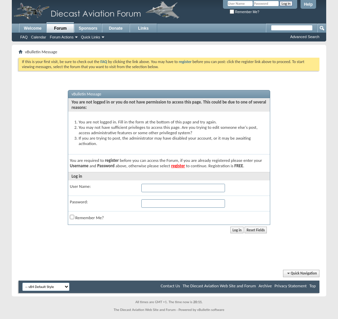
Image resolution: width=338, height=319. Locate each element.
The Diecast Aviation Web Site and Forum (219, 285)
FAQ (24, 37)
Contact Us (170, 285)
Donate (116, 28)
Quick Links (90, 37)
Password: (79, 201)
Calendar (38, 37)
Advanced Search (304, 37)
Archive (265, 285)
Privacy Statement (291, 285)
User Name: (80, 186)
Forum (60, 28)
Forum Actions (62, 37)
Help (308, 4)
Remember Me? (244, 12)
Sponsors (88, 28)
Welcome (32, 28)
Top (312, 285)
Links (143, 28)
